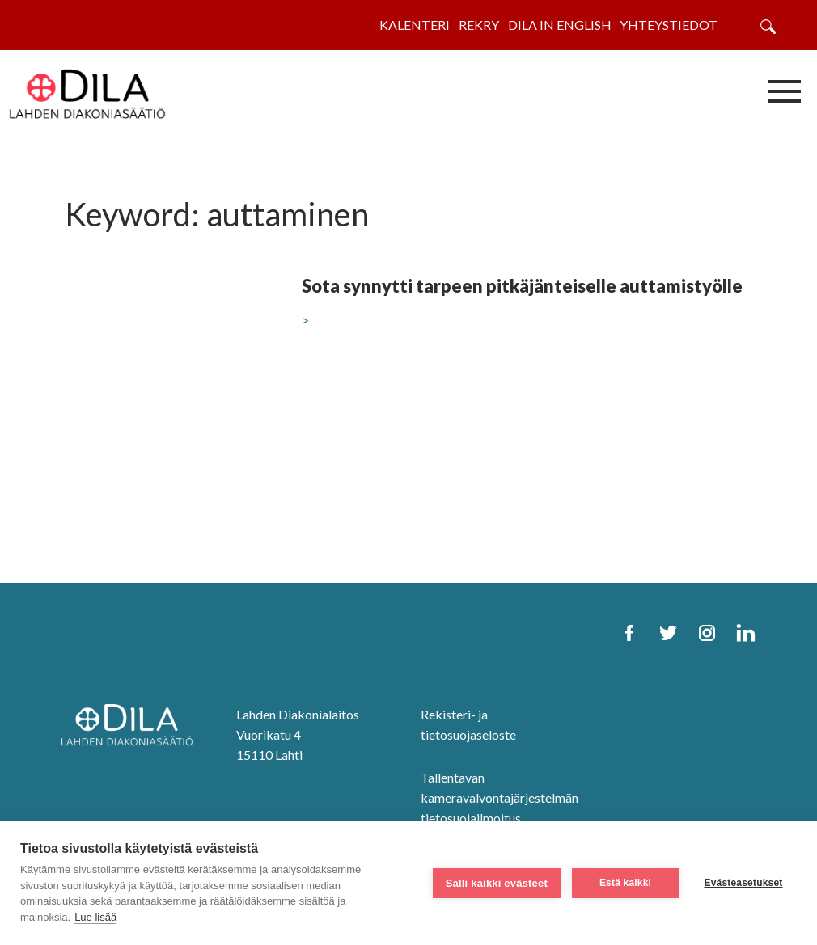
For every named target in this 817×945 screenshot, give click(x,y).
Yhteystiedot (669, 24)
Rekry (479, 24)
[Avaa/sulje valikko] (785, 90)
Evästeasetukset (743, 882)
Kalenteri (414, 24)
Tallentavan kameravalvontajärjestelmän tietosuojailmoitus (499, 797)
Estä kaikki (625, 882)
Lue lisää (95, 917)
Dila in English (560, 24)
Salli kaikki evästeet (497, 883)
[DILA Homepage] (132, 726)
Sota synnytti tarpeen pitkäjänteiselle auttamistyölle (522, 286)
